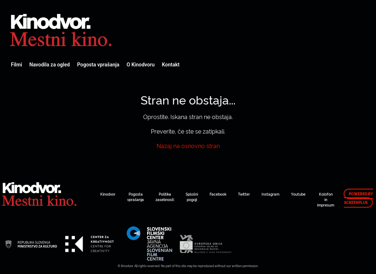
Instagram (270, 194)
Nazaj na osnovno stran (188, 146)
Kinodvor (108, 194)
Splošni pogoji (192, 197)
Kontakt (171, 65)
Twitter (244, 194)
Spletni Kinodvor (61, 29)
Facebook (218, 194)
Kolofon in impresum (325, 199)
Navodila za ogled (49, 65)
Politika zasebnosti (164, 197)
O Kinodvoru (141, 65)
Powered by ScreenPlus (358, 198)
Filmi (16, 65)
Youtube (298, 194)
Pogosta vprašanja (98, 65)
